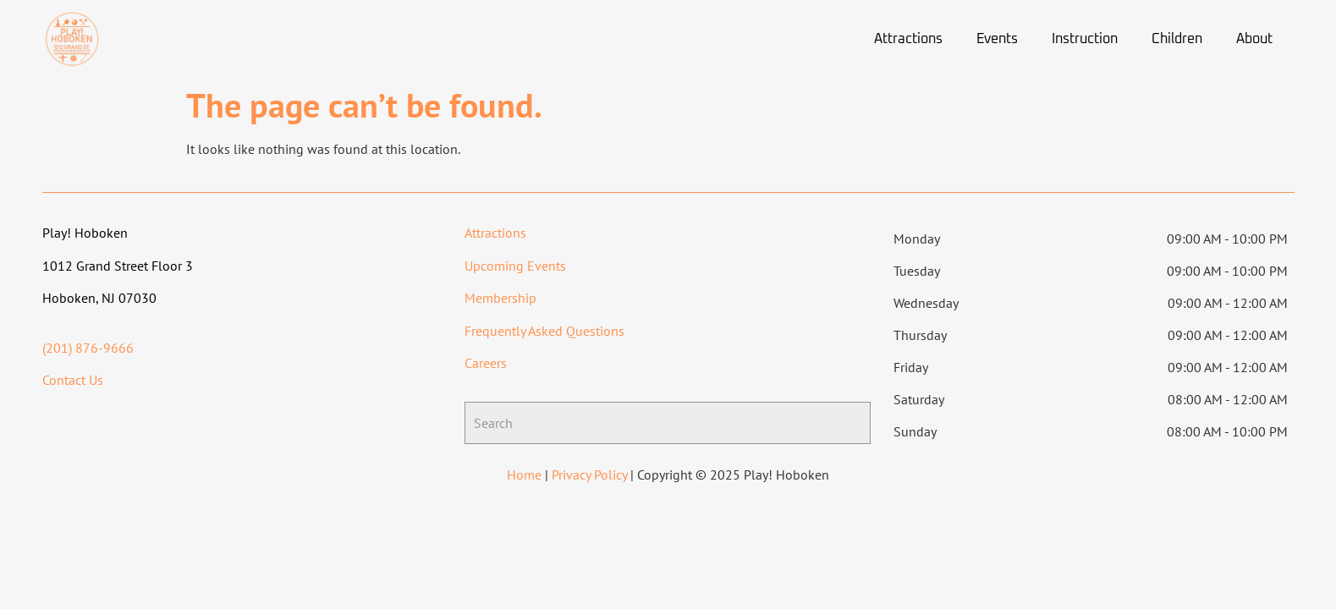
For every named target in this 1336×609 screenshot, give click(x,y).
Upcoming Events (515, 265)
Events (997, 39)
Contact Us (72, 379)
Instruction (1085, 39)
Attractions (908, 39)
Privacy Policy (589, 474)
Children (1177, 39)
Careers (486, 362)
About (1254, 39)
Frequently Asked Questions (544, 330)
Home (524, 474)
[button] (912, 38)
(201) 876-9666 (88, 347)
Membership (500, 297)
